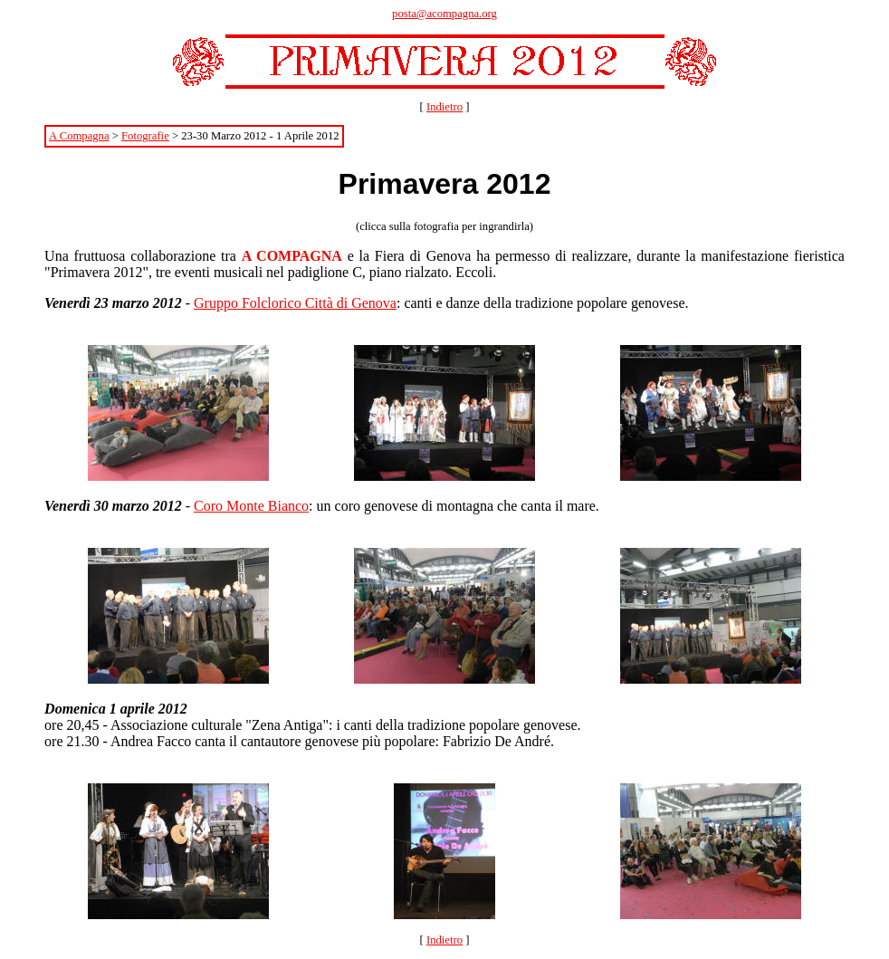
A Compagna (79, 135)
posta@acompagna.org (444, 13)
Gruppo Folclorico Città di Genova (295, 303)
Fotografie (145, 135)
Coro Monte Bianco (251, 505)
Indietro (444, 107)
